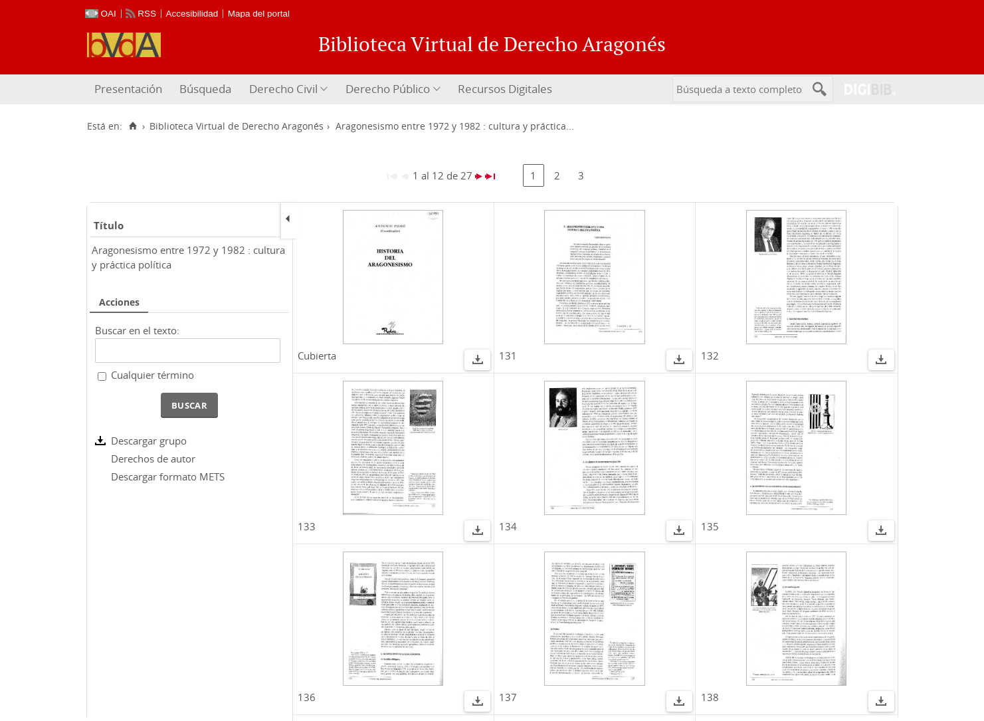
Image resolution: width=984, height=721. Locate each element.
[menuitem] (130, 89)
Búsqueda (205, 88)
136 (307, 697)
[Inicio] (133, 126)
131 (508, 355)
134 (508, 526)
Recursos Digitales (505, 88)
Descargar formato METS (168, 476)
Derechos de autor (153, 458)
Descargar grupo (149, 440)
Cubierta (317, 355)
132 (710, 355)
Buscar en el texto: (137, 330)
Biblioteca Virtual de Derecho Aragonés (236, 126)
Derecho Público (387, 88)
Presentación (128, 88)
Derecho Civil (283, 88)
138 (710, 697)
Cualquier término (152, 374)
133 (307, 526)
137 (508, 697)
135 (710, 526)
